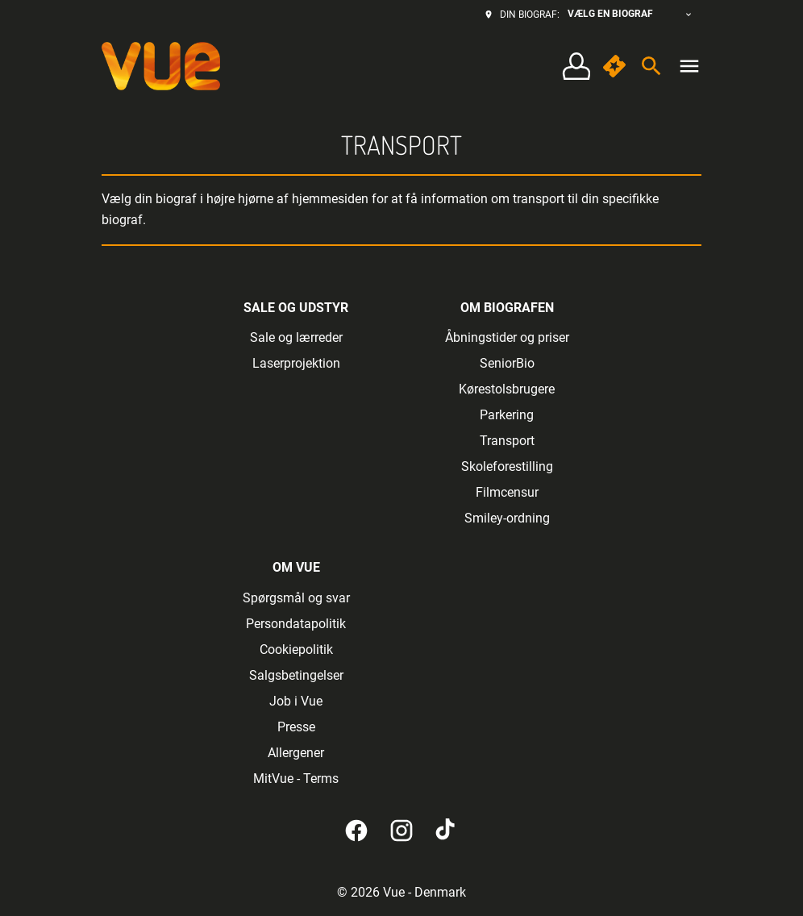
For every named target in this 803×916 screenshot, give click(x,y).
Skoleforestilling (507, 466)
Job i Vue (295, 701)
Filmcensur (507, 492)
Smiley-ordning (507, 518)
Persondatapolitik (296, 623)
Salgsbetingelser (296, 675)
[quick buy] (614, 66)
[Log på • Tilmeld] (576, 66)
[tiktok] (447, 830)
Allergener (296, 752)
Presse (296, 727)
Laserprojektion (296, 363)
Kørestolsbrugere (507, 389)
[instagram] (401, 830)
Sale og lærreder (296, 337)
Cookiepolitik (296, 649)
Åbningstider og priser (507, 337)
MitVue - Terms (296, 778)
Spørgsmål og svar (296, 598)
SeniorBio (507, 363)
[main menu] (689, 66)
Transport (507, 440)
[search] (651, 66)
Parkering (507, 415)
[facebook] (356, 830)
